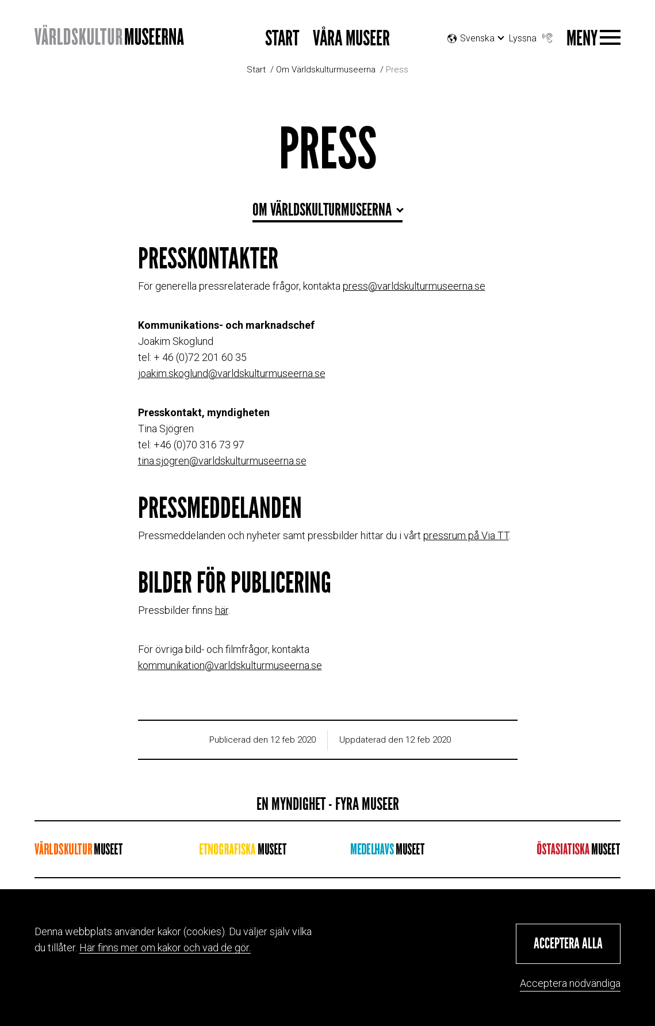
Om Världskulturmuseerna (326, 69)
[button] (568, 944)
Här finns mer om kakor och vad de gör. (165, 948)
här (221, 610)
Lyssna (532, 35)
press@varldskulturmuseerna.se (414, 286)
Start (282, 38)
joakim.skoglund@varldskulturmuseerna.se (231, 373)
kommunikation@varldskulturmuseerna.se (230, 665)
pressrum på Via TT (466, 535)
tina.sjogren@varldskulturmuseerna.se (222, 461)
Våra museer (351, 38)
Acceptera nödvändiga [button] (570, 983)
